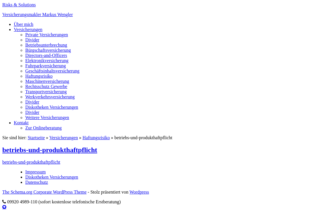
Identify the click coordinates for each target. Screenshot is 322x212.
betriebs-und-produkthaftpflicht (49, 150)
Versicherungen (28, 29)
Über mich (23, 24)
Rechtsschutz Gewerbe (46, 86)
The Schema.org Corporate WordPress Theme (44, 192)
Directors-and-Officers (46, 55)
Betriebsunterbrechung (46, 45)
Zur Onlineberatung (43, 127)
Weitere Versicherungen (47, 117)
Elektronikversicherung (46, 60)
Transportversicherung (46, 91)
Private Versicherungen (46, 34)
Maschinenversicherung (47, 81)
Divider (32, 39)
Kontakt (21, 122)
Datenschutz (36, 182)
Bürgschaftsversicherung (48, 50)
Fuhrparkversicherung (45, 65)
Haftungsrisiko (39, 76)
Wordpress (139, 192)
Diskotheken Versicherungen (51, 107)
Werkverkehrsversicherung (50, 96)
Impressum (35, 171)
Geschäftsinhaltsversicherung (52, 70)
